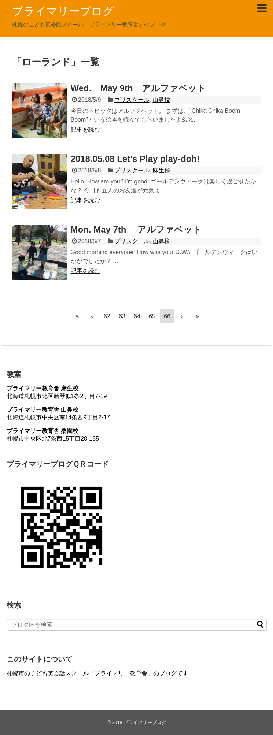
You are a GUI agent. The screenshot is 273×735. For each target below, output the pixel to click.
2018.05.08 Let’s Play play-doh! (135, 159)
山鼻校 (161, 100)
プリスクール (132, 100)
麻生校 (161, 170)
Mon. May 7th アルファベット (136, 229)
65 (152, 316)
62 (107, 316)
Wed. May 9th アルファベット (138, 88)
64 (137, 316)
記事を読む (85, 129)
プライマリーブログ (63, 11)
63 (122, 316)
